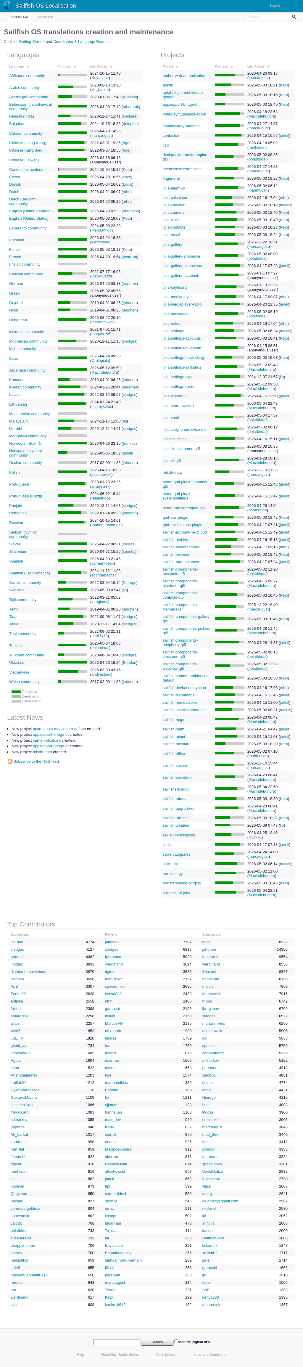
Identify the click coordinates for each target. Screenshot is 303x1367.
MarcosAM (211, 994)
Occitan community (25, 462)
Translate (45, 17)
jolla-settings (173, 331)
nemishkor (114, 979)
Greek (14, 293)
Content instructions (26, 169)
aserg (110, 1068)
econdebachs (102, 575)
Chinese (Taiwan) (24, 160)
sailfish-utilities (175, 818)
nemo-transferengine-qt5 (184, 508)
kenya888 (113, 994)
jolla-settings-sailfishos (182, 367)
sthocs (16, 1253)
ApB (14, 986)
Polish (14, 472)
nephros (130, 283)
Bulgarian (17, 123)
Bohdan (129, 662)
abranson (131, 211)
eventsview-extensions (182, 169)
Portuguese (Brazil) (25, 496)
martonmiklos (102, 322)
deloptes (130, 123)
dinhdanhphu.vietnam (29, 971)
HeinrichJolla (22, 1105)
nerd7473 (99, 636)
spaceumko (115, 986)
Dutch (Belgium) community (23, 201)
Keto (127, 169)
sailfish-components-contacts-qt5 (180, 595)
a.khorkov (210, 1060)
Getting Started (32, 41)
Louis (127, 184)
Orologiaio (100, 360)
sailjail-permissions (179, 835)
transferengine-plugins (182, 883)
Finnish (15, 249)
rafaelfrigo (100, 498)
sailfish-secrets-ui (177, 777)
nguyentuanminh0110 (29, 1275)
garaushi (18, 957)
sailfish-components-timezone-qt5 (180, 654)
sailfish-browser (176, 554)
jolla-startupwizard (178, 406)
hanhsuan (257, 147)
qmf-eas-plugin (175, 517)
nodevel (112, 1142)
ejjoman (112, 1105)
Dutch (14, 191)
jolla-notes (171, 323)
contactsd (171, 135)
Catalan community (25, 133)
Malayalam (18, 421)
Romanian (18, 513)
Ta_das (17, 942)
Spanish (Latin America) (29, 573)
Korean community (25, 387)
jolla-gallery (172, 244)
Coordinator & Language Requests (82, 41)
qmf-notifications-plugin (182, 525)
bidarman (113, 1223)
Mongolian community (27, 436)
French (15, 257)
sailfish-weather (176, 825)
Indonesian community (28, 341)
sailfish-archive (175, 539)
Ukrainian (17, 662)
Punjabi (15, 505)
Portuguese (19, 484)
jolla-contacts (174, 227)
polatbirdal (100, 647)
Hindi (13, 310)
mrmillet (17, 1149)
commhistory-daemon (181, 126)
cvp (14, 1304)
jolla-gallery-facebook (181, 275)
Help (80, 1354)
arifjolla (17, 1001)
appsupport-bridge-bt (181, 104)
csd (166, 145)
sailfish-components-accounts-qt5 (180, 571)
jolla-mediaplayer (177, 297)
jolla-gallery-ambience (181, 256)
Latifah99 (19, 1082)
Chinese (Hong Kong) (27, 143)
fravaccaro (20, 1112)
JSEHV (17, 1038)
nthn (126, 191)
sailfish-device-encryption (184, 687)
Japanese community (27, 370)
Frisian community (24, 264)
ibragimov (99, 602)
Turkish (15, 645)
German (16, 283)
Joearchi (18, 1156)
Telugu (14, 624)
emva (207, 1090)
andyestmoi (101, 674)
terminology (173, 873)
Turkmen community (26, 655)
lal (125, 421)
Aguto (16, 1060)
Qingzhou (19, 1193)
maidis (285, 205)
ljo (125, 590)
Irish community (22, 348)
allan (15, 1023)
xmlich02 (209, 1253)
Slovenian (17, 551)
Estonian (16, 240)
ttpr (205, 1142)
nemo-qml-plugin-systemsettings (178, 495)
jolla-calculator (175, 197)
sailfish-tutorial (175, 798)
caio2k (16, 1223)
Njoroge (129, 582)
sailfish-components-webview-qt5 (180, 666)
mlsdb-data (172, 472)
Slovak (15, 544)
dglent (110, 971)
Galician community (26, 274)
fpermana (113, 957)
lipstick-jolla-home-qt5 (181, 448)
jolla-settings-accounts (182, 338)
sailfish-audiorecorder (181, 547)
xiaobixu (209, 1075)
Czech (14, 177)
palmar (16, 1201)
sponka (129, 551)
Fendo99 (18, 994)
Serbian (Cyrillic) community (23, 534)
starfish (111, 1134)
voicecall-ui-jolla (176, 893)
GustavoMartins (24, 1097)
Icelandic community (26, 332)
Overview (19, 17)
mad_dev (113, 1119)
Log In (275, 6)
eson (15, 1068)
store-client (172, 864)
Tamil (13, 609)
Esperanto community (27, 228)
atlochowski (101, 474)
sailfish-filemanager (179, 695)
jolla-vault (171, 417)
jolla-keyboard (175, 287)
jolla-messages (175, 314)
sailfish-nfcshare (177, 744)
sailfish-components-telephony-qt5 (180, 642)
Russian (16, 523)
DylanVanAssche (25, 1090)
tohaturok (131, 107)
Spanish (16, 561)
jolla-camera (173, 212)
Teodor (111, 1290)
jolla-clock (171, 220)
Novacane (100, 78)
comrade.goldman (26, 1208)
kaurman (18, 1142)
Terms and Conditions (209, 1354)
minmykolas (101, 406)
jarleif (127, 453)
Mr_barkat (100, 89)
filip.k (206, 1186)
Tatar (13, 616)
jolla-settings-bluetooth (182, 348)
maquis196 (100, 334)
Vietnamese (19, 672)
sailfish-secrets (175, 765)
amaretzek (100, 486)
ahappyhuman (23, 1245)
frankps (129, 443)
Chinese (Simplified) (26, 150)
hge (126, 143)
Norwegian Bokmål (25, 443)
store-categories (176, 854)
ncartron (130, 257)
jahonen (129, 303)
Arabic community (24, 87)
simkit (168, 844)
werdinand (100, 242)
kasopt (110, 1216)
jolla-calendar (174, 205)
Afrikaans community (27, 75)
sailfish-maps (174, 719)
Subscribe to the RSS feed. (34, 761)
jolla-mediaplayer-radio (182, 304)
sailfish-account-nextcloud (185, 532)
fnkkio (207, 1001)
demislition (258, 510)
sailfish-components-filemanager (180, 607)
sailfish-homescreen (180, 702)
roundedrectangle (106, 525)
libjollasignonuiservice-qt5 (185, 429)
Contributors (165, 1354)
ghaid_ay (18, 1045)
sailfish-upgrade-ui (178, 808)
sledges (129, 116)
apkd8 (168, 85)
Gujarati (16, 303)
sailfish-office (174, 753)
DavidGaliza (101, 276)
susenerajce (21, 1238)
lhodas (128, 544)
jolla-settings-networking (183, 357)
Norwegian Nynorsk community (26, 453)
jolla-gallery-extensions (182, 266)
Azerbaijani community (28, 97)
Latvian (15, 394)
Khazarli (130, 97)
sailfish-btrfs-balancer (181, 562)
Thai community (22, 634)
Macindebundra (104, 372)
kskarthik (209, 1245)
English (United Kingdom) (31, 211)
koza (127, 177)
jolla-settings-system (180, 386)
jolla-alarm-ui (174, 188)
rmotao (16, 1282)
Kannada (17, 380)
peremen (130, 387)
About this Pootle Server (120, 1354)
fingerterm (171, 178)
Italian (14, 358)
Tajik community (22, 599)
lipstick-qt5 (172, 460)
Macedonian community (29, 414)
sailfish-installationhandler (185, 710)
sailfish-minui (174, 736)
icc (204, 1038)
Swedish (16, 590)
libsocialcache (175, 439)
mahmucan (258, 190)
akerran (111, 1156)
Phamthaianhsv (24, 1075)
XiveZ (15, 1031)
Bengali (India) (21, 116)
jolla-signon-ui (174, 396)
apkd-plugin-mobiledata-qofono (59, 729)
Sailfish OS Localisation (45, 5)
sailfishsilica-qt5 (176, 789)
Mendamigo (101, 230)
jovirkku (255, 837)
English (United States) (29, 218)
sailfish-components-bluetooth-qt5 (180, 583)
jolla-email (171, 234)
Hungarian (18, 320)
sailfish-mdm (173, 729)
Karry (109, 1127)
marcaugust (101, 135)
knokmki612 (21, 1053)
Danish (15, 184)
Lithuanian (18, 404)
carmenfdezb (102, 563)
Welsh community (24, 682)
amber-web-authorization (184, 75)
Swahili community (25, 582)
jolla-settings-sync (178, 377)
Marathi (15, 428)
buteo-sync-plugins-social (184, 114)
